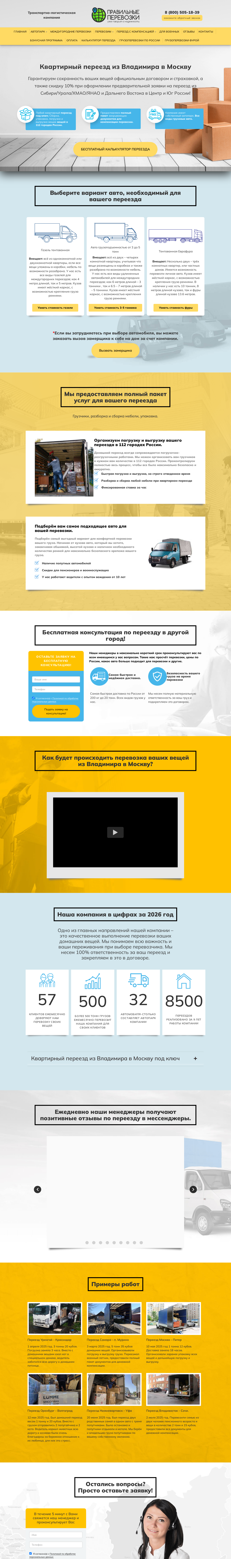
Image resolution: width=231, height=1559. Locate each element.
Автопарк (38, 31)
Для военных (169, 31)
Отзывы (189, 31)
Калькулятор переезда (98, 40)
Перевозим (103, 31)
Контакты (206, 31)
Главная (20, 31)
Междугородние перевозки (70, 31)
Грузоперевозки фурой (182, 40)
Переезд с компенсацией (135, 31)
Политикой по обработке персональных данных (41, 684)
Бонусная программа (46, 40)
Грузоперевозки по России (139, 40)
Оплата (71, 40)
